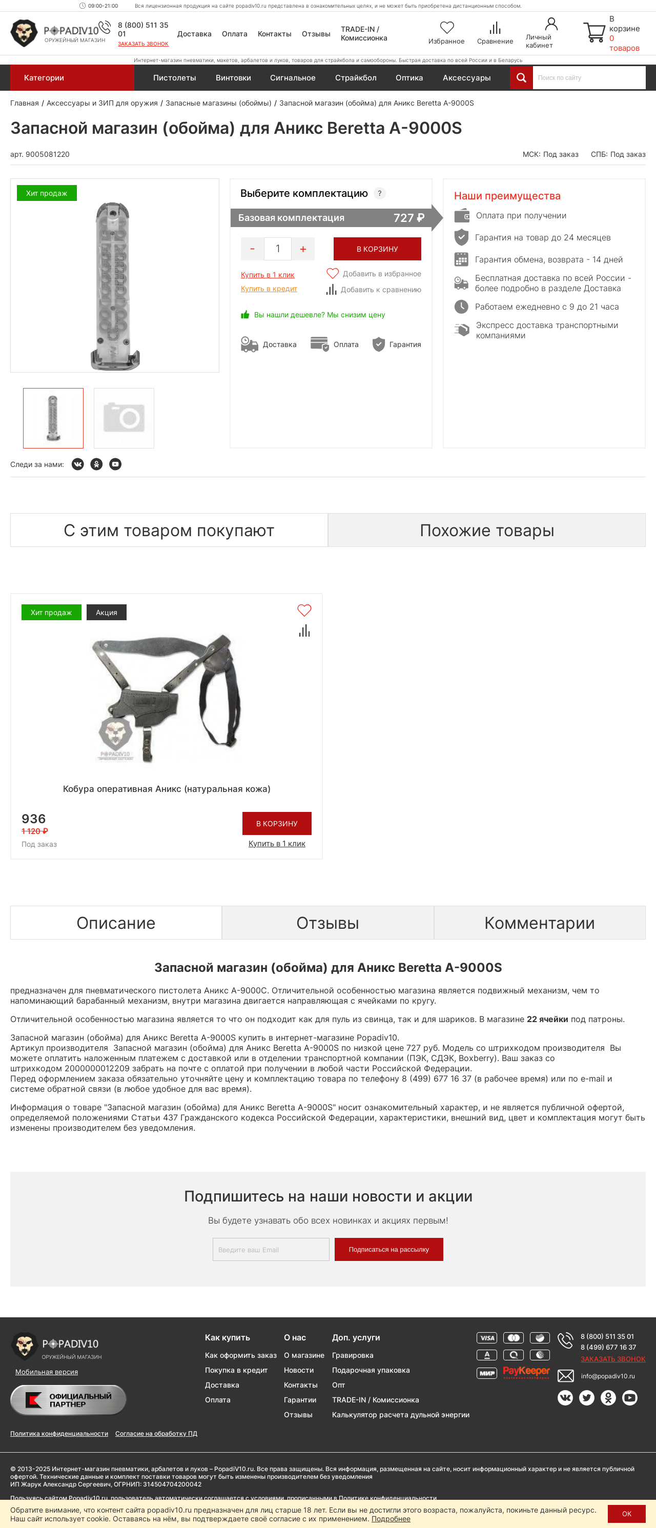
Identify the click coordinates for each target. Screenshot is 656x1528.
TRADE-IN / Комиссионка (364, 33)
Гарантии (300, 1399)
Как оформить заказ (241, 1355)
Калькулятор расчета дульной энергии (400, 1414)
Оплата (235, 33)
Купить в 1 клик (268, 274)
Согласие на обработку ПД (156, 1433)
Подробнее (391, 1518)
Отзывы (316, 33)
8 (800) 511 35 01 (607, 1336)
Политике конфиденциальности (388, 1498)
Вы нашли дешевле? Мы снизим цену (319, 314)
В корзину (277, 823)
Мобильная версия (46, 1372)
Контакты (275, 33)
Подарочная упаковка (371, 1370)
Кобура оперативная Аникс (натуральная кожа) (167, 789)
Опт (338, 1384)
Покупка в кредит (236, 1370)
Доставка (194, 33)
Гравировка (353, 1355)
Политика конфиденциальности (59, 1433)
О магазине (304, 1355)
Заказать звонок (143, 43)
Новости (299, 1370)
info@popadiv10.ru (608, 1376)
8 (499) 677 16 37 (609, 1347)
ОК (626, 1514)
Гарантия (405, 344)
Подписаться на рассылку (389, 1249)
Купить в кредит (269, 288)
